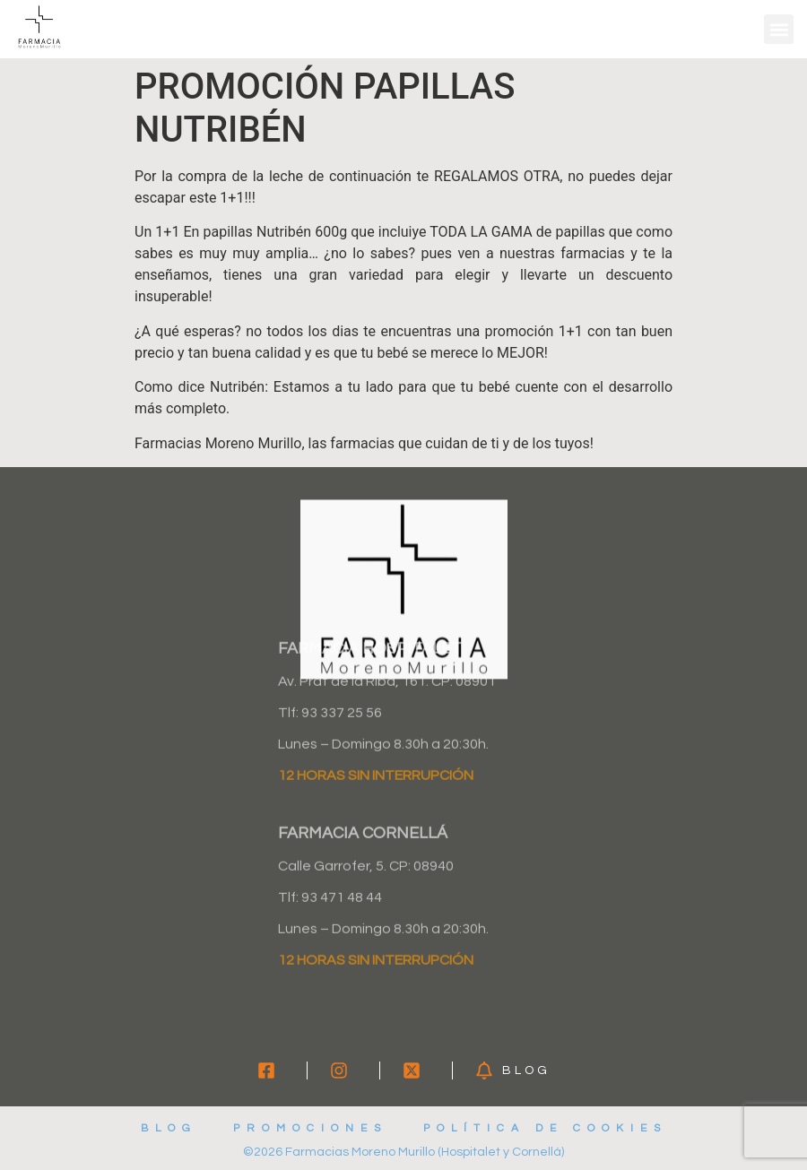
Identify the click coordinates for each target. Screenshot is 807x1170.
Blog (169, 1128)
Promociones (310, 1128)
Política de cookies (545, 1128)
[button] (779, 29)
